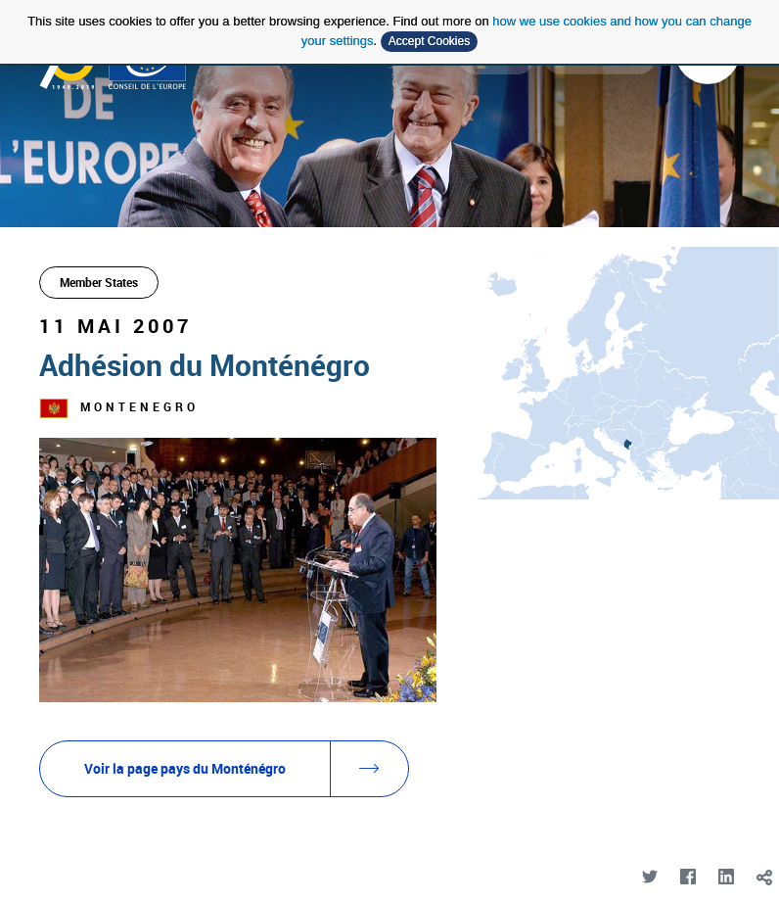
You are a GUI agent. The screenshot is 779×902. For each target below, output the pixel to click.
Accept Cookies (429, 41)
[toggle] (764, 877)
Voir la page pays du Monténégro (246, 769)
